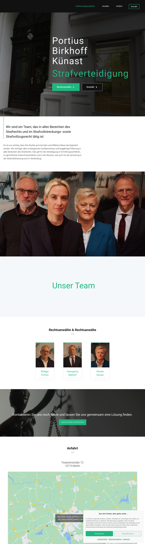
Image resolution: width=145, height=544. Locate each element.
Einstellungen (127, 534)
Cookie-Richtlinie (102, 539)
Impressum (126, 539)
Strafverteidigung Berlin (85, 6)
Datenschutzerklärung (115, 539)
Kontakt (134, 6)
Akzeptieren (99, 534)
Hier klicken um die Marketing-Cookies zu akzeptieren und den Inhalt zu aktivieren (72, 518)
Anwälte (105, 6)
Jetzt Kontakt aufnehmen (72, 422)
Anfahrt (119, 6)
